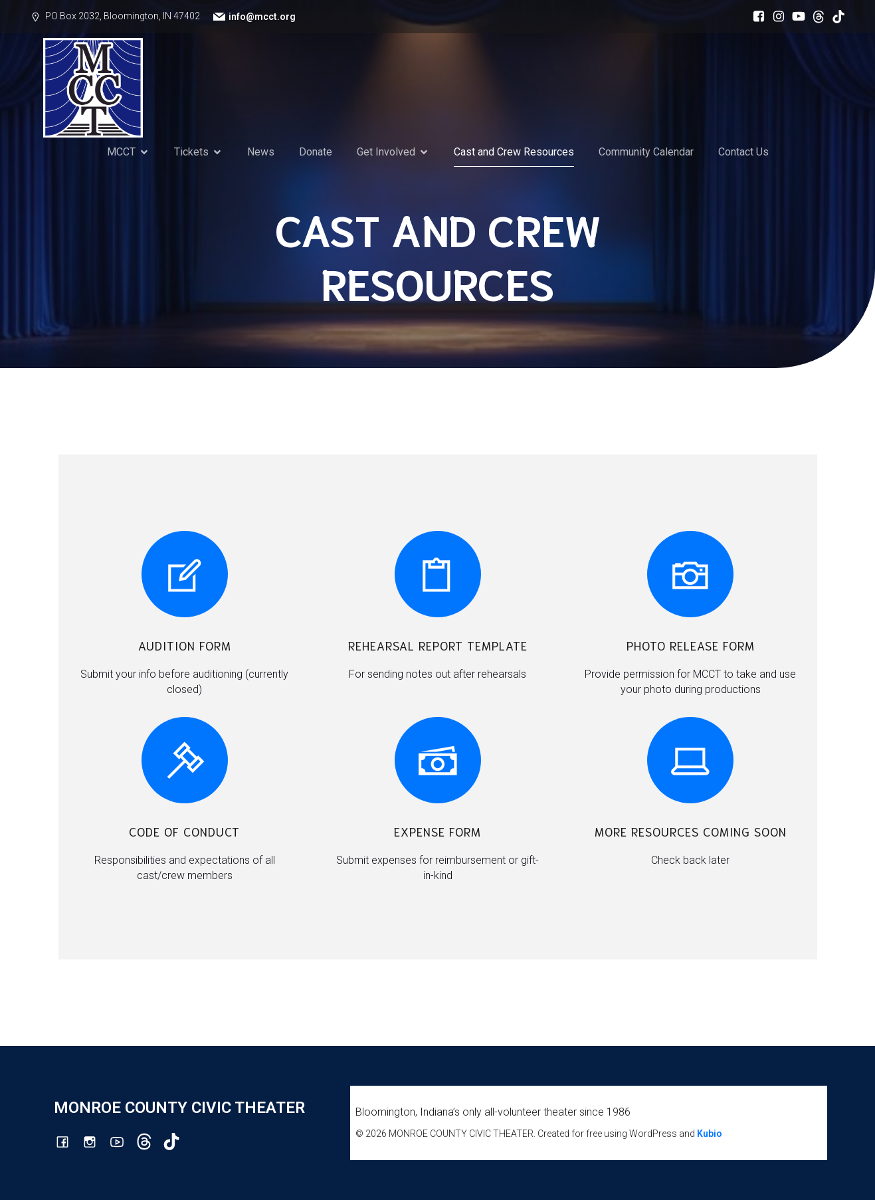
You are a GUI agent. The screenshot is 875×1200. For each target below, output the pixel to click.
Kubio (709, 1133)
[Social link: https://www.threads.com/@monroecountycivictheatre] (815, 17)
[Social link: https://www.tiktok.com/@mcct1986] (835, 17)
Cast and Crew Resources (514, 152)
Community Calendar (646, 152)
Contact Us (743, 152)
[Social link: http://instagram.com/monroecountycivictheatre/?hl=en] (775, 17)
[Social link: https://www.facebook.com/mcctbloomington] (755, 17)
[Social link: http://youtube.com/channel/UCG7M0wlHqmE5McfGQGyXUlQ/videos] (795, 17)
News (260, 152)
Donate (315, 152)
